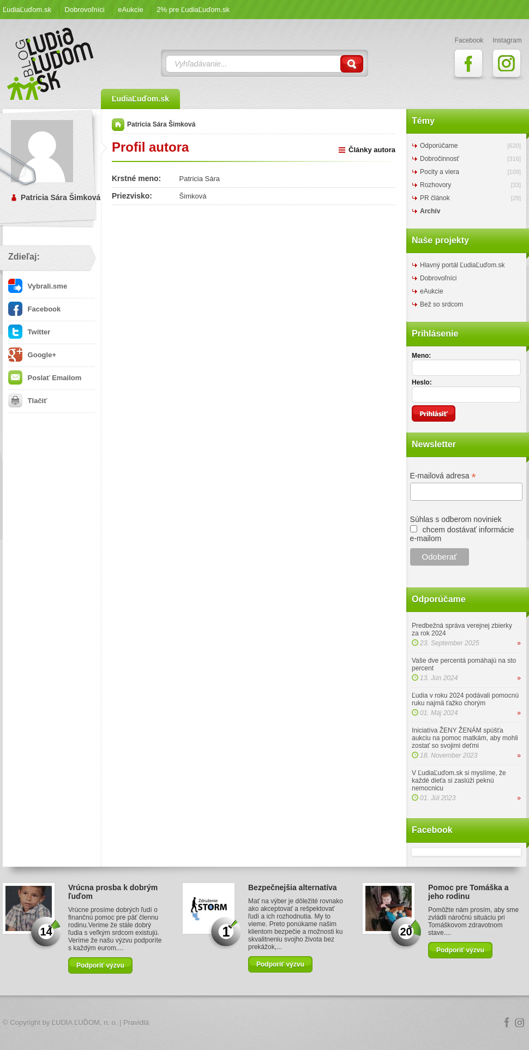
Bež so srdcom (441, 304)
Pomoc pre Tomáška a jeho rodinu (468, 892)
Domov (118, 124)
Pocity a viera (439, 172)
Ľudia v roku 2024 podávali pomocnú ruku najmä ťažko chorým (465, 699)
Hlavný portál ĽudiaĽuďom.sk (462, 265)
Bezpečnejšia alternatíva (292, 887)
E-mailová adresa (443, 476)
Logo (264, 1023)
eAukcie (130, 9)
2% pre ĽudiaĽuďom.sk (193, 9)
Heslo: (422, 382)
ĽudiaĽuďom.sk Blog (50, 64)
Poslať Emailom (44, 378)
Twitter (29, 332)
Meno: (421, 355)
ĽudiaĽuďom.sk (27, 9)
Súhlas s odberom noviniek (456, 519)
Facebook (34, 309)
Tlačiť (27, 400)
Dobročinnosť (439, 159)
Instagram (519, 1022)
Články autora (371, 150)
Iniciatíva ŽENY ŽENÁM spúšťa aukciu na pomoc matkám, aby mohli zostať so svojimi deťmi (465, 738)
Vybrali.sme (37, 286)
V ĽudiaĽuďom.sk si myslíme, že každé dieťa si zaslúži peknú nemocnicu (459, 780)
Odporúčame (439, 145)
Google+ (32, 355)
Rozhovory (435, 185)
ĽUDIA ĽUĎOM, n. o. (85, 1022)
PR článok (435, 198)
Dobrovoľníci (85, 9)
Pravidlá (136, 1022)
